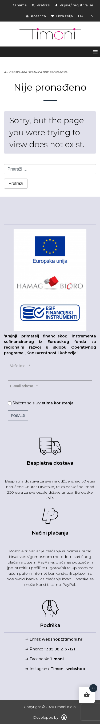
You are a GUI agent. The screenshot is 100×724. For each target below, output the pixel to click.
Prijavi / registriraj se (74, 5)
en (91, 16)
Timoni (57, 659)
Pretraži (41, 5)
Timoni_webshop (68, 668)
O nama (20, 5)
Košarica (36, 16)
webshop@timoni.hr (62, 639)
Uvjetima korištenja (54, 403)
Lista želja (62, 16)
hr (80, 16)
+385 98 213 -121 (59, 649)
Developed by (50, 717)
